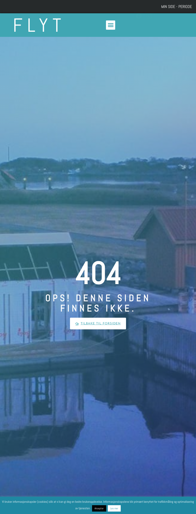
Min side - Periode (176, 6)
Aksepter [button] (99, 508)
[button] (110, 25)
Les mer (114, 508)
